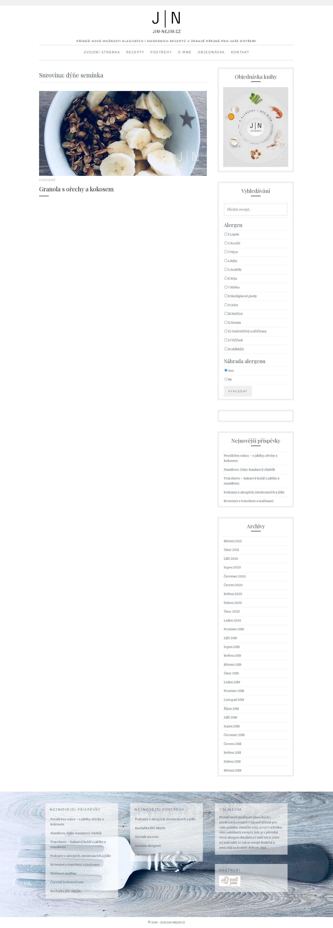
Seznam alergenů (148, 846)
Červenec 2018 (234, 735)
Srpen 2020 (232, 567)
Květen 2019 (232, 656)
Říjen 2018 (231, 709)
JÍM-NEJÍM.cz (166, 17)
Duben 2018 (232, 761)
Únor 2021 (231, 550)
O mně (185, 52)
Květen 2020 (233, 594)
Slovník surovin (146, 837)
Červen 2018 (232, 744)
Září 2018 (230, 717)
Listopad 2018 (234, 700)
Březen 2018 (232, 770)
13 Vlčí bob (233, 340)
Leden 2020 (232, 620)
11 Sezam (232, 323)
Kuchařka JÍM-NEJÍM (65, 891)
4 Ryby (230, 261)
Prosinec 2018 (234, 691)
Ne (228, 379)
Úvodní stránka (102, 52)
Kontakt (240, 52)
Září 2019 (230, 638)
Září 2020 (231, 559)
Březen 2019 (232, 664)
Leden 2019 (232, 682)
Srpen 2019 (232, 647)
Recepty (135, 52)
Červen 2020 (233, 585)
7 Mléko (232, 287)
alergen (264, 827)
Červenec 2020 (235, 576)
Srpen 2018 (232, 726)
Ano (229, 370)
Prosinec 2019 (234, 629)
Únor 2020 (232, 611)
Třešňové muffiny (63, 873)
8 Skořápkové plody (240, 296)
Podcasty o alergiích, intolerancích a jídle (254, 492)
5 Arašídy (232, 270)
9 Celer (231, 305)
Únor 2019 (231, 673)
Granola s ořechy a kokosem (86, 188)
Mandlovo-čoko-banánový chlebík (249, 470)
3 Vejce (231, 252)
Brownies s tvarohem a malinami (249, 501)
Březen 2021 (233, 541)
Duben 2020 (233, 603)
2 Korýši (232, 243)
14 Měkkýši (234, 349)
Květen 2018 (232, 752)
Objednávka (211, 52)
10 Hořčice (233, 314)
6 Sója (230, 278)
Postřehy (161, 52)
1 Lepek (231, 234)
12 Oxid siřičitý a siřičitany (245, 331)
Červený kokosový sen (66, 882)
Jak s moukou (145, 855)
